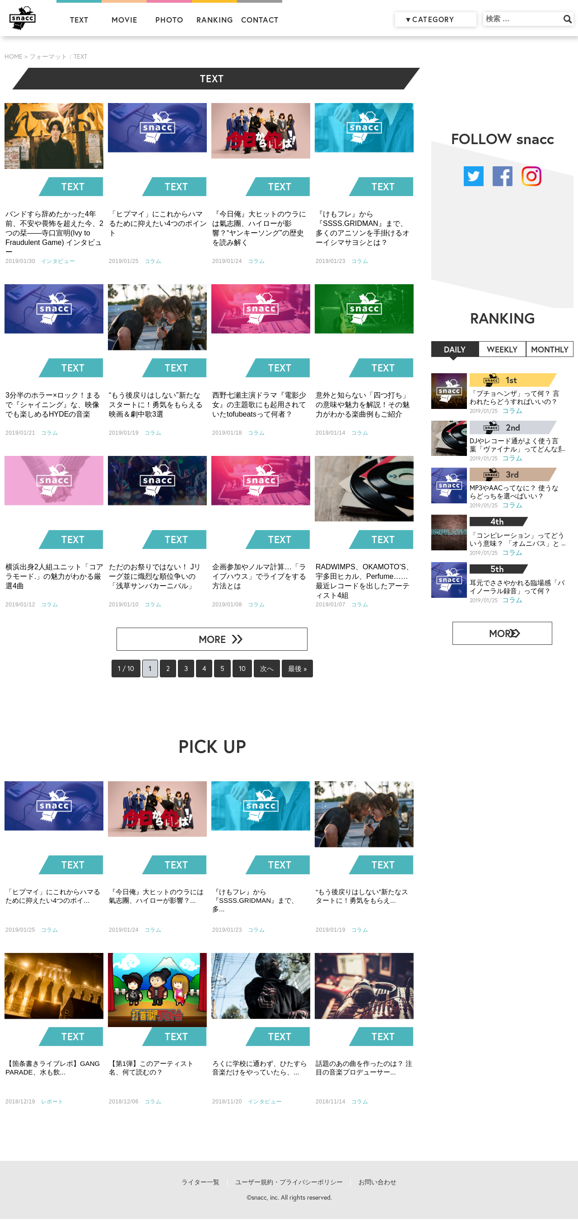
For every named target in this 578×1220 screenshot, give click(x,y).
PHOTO (169, 19)
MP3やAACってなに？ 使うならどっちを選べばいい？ (514, 489)
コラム (512, 410)
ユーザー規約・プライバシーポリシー (289, 1183)
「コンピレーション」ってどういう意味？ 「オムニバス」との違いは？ (515, 536)
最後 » (306, 668)
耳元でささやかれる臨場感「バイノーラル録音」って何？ (514, 583)
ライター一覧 (200, 1183)
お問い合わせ (377, 1183)
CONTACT (260, 19)
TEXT (79, 19)
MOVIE (124, 19)
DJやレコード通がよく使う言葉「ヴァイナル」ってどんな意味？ (514, 443)
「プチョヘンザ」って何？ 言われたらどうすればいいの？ (515, 397)
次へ (272, 668)
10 (245, 669)
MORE (208, 639)
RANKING (214, 19)
